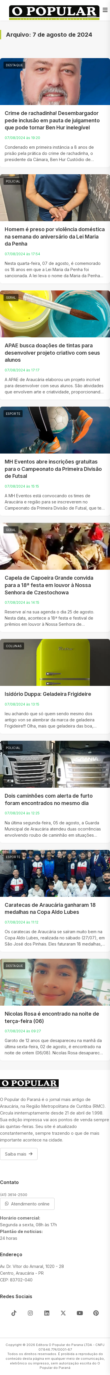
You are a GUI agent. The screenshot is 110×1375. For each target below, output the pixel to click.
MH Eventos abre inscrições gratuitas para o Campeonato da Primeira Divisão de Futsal (53, 469)
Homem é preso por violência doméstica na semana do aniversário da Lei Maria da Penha (55, 236)
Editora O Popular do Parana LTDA (64, 1345)
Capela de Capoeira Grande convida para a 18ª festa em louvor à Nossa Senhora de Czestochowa (49, 585)
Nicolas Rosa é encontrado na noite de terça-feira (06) (52, 1017)
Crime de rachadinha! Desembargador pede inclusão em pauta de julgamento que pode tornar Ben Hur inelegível (52, 120)
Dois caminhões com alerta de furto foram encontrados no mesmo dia (49, 799)
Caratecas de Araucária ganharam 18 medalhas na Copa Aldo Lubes (50, 908)
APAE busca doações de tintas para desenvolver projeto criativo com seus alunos (52, 352)
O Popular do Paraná (70, 1365)
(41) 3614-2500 (13, 1194)
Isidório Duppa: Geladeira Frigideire (48, 694)
